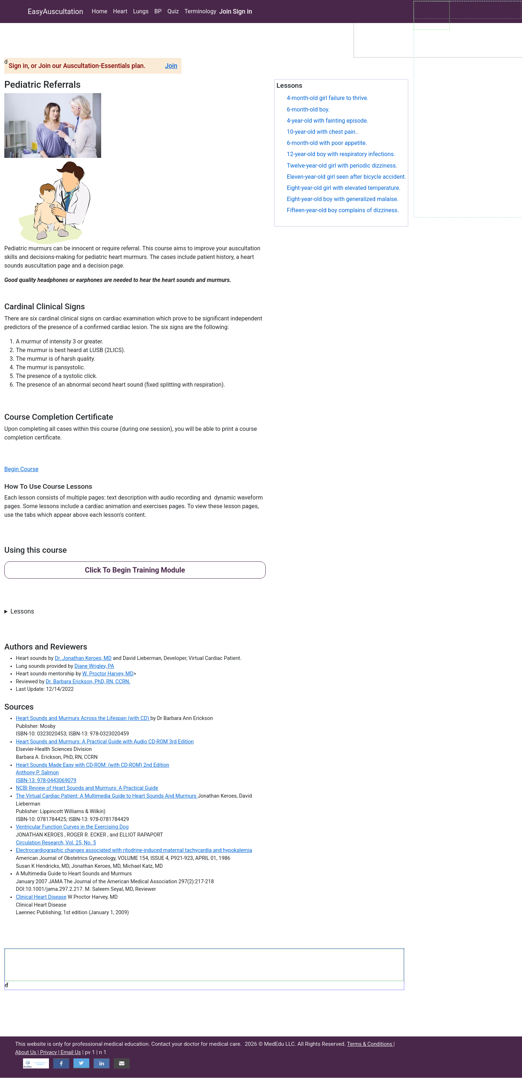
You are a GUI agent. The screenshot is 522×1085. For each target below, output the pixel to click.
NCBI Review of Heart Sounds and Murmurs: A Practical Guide (87, 788)
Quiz (173, 11)
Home (99, 11)
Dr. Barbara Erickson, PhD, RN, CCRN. (88, 682)
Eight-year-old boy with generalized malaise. (343, 199)
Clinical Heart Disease (41, 897)
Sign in (242, 11)
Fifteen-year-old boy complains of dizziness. (343, 210)
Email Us (70, 1052)
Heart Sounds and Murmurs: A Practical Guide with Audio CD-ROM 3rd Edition (105, 742)
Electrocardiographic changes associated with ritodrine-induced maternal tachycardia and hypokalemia (134, 850)
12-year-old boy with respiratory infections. (341, 154)
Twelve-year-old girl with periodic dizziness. (342, 165)
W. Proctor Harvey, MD (108, 674)
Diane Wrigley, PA (94, 666)
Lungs (141, 11)
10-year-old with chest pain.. (323, 131)
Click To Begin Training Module (135, 570)
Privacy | (50, 1052)
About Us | (27, 1052)
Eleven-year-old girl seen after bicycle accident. (346, 176)
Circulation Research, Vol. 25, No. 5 (56, 843)
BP (158, 11)
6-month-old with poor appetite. (327, 143)
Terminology (200, 11)
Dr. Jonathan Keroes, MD (83, 658)
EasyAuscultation (55, 11)
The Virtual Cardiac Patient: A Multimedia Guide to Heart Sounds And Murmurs (107, 796)
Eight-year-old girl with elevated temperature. (344, 187)
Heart (120, 11)
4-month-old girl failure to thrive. (328, 98)
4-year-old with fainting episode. (327, 120)
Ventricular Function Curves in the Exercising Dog (72, 827)
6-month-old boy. (308, 109)
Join (225, 11)
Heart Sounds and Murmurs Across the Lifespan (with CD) (83, 718)
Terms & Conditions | (371, 1044)
